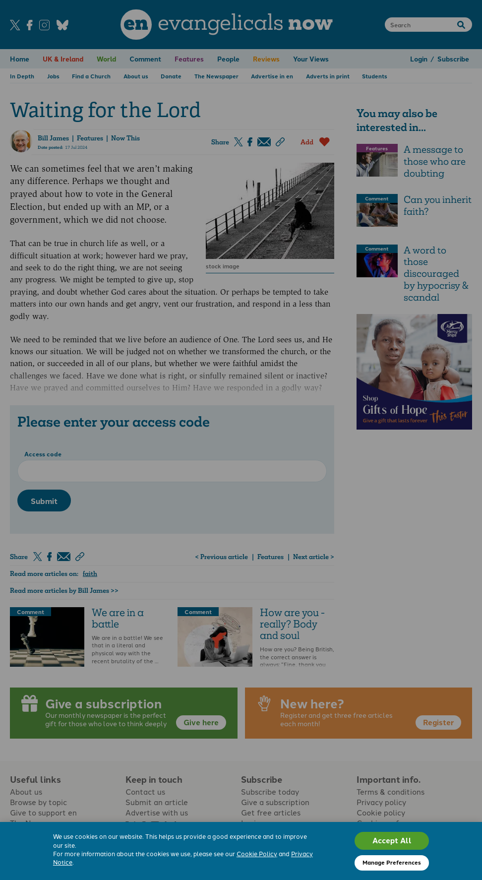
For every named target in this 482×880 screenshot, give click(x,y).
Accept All (392, 840)
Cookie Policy (257, 853)
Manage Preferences (391, 862)
